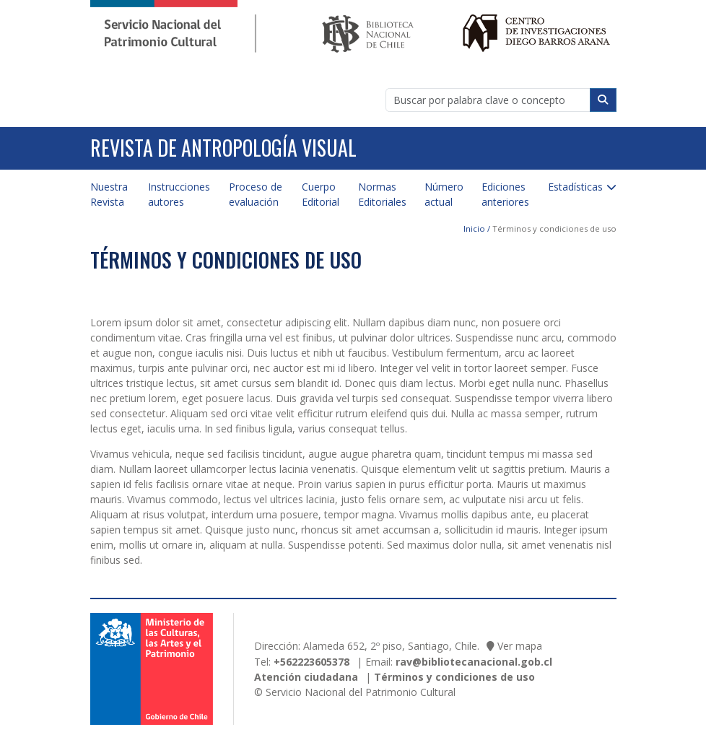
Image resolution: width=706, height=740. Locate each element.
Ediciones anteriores (505, 194)
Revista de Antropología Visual (223, 147)
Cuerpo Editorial (320, 194)
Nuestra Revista (109, 194)
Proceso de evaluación (255, 194)
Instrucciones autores (179, 194)
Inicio (474, 228)
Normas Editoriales (382, 194)
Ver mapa (519, 646)
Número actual (443, 194)
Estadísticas (575, 186)
